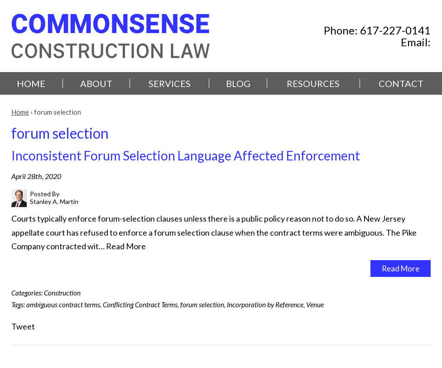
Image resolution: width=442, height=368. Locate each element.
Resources (313, 83)
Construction (62, 293)
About (96, 83)
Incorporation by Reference (265, 304)
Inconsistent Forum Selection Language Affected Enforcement (185, 155)
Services (170, 83)
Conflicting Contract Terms (140, 304)
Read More (126, 246)
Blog (238, 83)
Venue (315, 304)
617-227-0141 (395, 30)
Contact (401, 83)
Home (31, 83)
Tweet (23, 326)
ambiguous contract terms (63, 304)
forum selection (202, 304)
